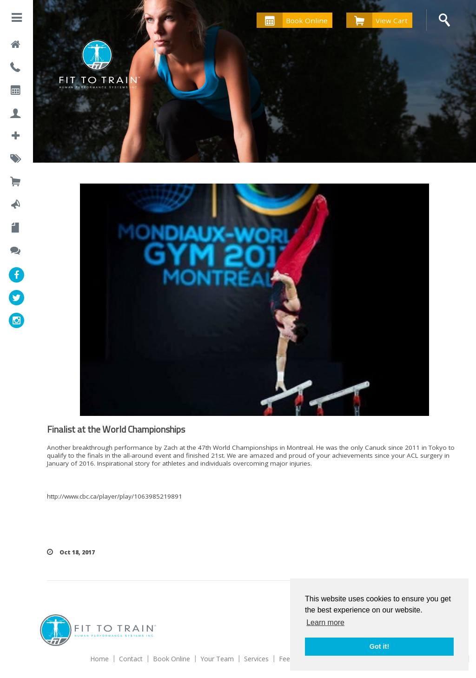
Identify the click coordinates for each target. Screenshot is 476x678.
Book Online (292, 20)
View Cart (377, 20)
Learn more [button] (325, 622)
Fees (286, 658)
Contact (131, 658)
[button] (17, 19)
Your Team (217, 658)
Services (256, 658)
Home (99, 658)
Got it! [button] (379, 646)
